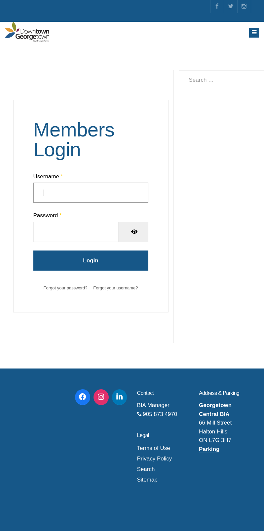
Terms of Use (153, 448)
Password (47, 215)
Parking (209, 449)
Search (146, 469)
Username (48, 176)
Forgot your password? (66, 287)
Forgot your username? (115, 287)
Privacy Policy (154, 459)
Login (90, 260)
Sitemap (147, 480)
